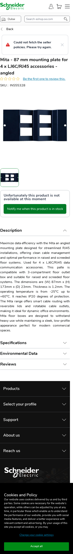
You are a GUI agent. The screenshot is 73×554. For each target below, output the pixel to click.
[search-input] (45, 19)
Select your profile (19, 404)
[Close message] (62, 44)
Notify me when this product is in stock (35, 209)
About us (11, 435)
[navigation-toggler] (67, 6)
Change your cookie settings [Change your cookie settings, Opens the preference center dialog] (36, 535)
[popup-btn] (10, 19)
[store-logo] (12, 6)
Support (10, 419)
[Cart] (59, 6)
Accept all (36, 546)
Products (11, 388)
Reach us (11, 450)
